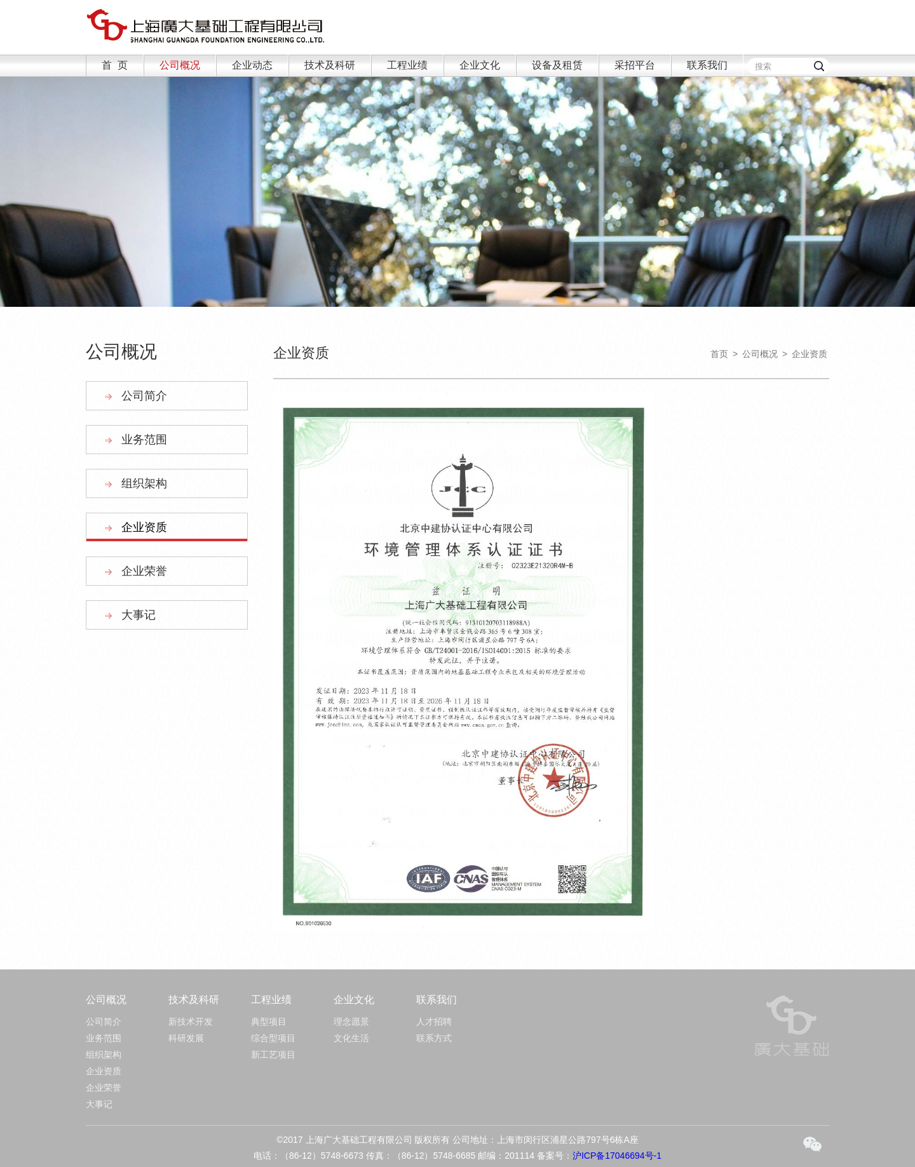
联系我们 (707, 65)
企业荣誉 (144, 571)
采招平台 (634, 65)
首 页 (115, 65)
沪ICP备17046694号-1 (617, 1155)
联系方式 (434, 1038)
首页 (719, 354)
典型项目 (269, 1021)
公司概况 (179, 65)
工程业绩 (407, 65)
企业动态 (252, 65)
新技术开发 (190, 1021)
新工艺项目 (273, 1054)
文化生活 (351, 1038)
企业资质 (144, 527)
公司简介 (144, 395)
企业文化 (479, 65)
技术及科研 (329, 65)
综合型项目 (273, 1038)
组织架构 (144, 483)
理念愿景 (351, 1021)
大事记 (138, 615)
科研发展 (186, 1038)
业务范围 (144, 439)
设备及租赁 (557, 65)
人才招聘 (434, 1021)
